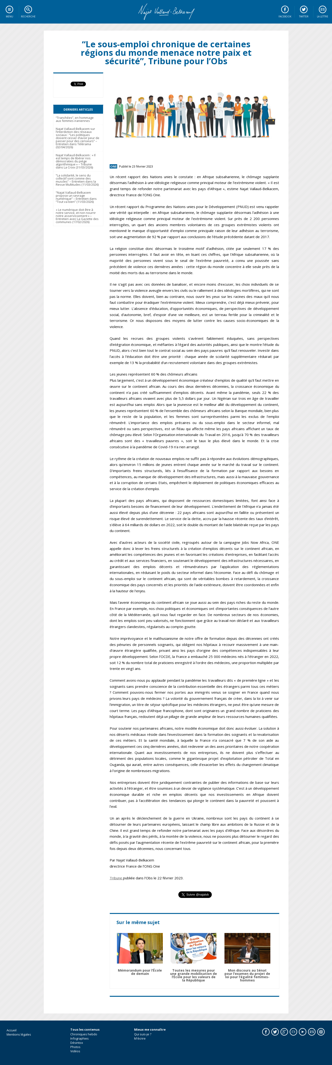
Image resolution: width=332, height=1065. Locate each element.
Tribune (116, 878)
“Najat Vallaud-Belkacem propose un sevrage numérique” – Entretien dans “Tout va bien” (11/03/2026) (76, 197)
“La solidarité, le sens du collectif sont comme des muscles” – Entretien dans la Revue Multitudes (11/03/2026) (77, 180)
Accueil (11, 1030)
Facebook (285, 16)
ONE (113, 166)
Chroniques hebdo (83, 1034)
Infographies (79, 1038)
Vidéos (75, 1051)
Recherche (28, 16)
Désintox (76, 1043)
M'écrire (140, 1038)
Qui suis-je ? (142, 1034)
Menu (9, 16)
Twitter (303, 16)
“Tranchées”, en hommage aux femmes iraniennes (75, 119)
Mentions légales (19, 1034)
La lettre (322, 16)
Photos (75, 1047)
